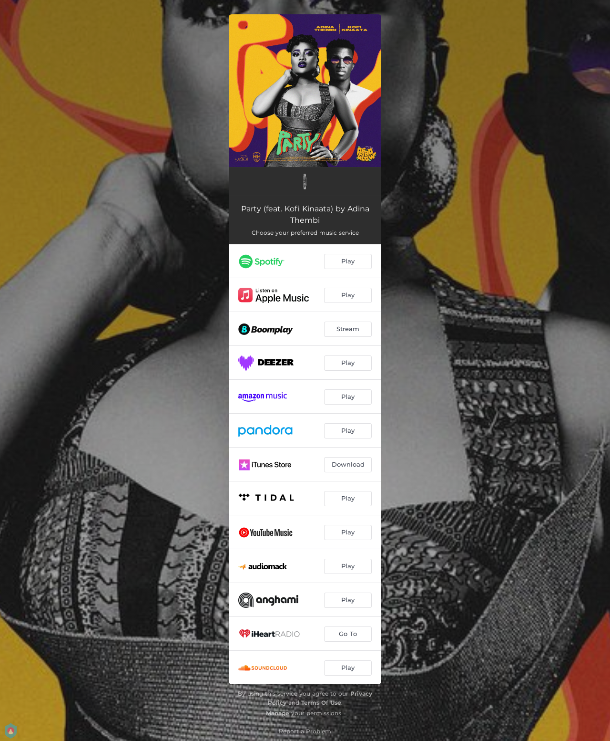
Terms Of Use (321, 702)
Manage (277, 713)
